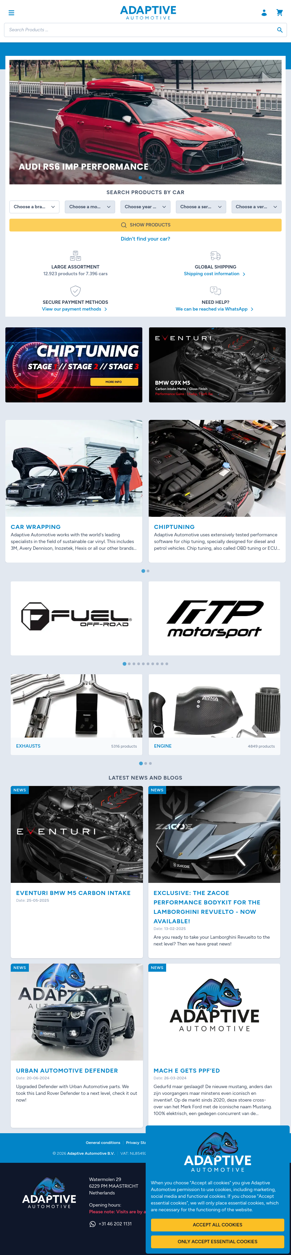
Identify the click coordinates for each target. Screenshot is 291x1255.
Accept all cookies (217, 1225)
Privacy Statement (143, 1142)
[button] (140, 177)
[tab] (143, 571)
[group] (145, 122)
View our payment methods (75, 309)
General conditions (103, 1142)
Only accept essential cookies (217, 1242)
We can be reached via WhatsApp (215, 309)
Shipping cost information (215, 274)
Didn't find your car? (146, 239)
